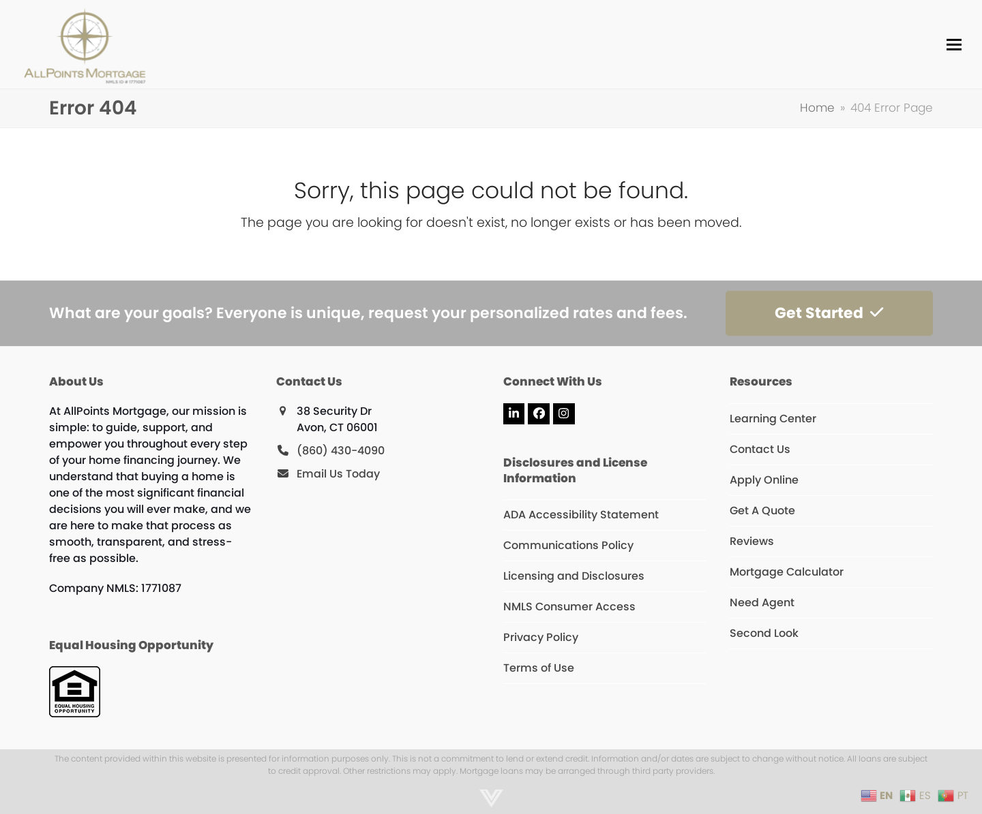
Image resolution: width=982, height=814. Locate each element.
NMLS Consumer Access (569, 606)
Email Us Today (338, 474)
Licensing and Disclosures (573, 576)
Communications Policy (568, 545)
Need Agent (762, 602)
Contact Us (760, 449)
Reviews (752, 541)
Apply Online (764, 480)
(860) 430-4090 (341, 450)
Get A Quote (762, 510)
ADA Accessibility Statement (581, 514)
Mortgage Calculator (787, 572)
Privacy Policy (540, 637)
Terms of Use (538, 668)
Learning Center (773, 418)
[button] (954, 44)
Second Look (764, 633)
